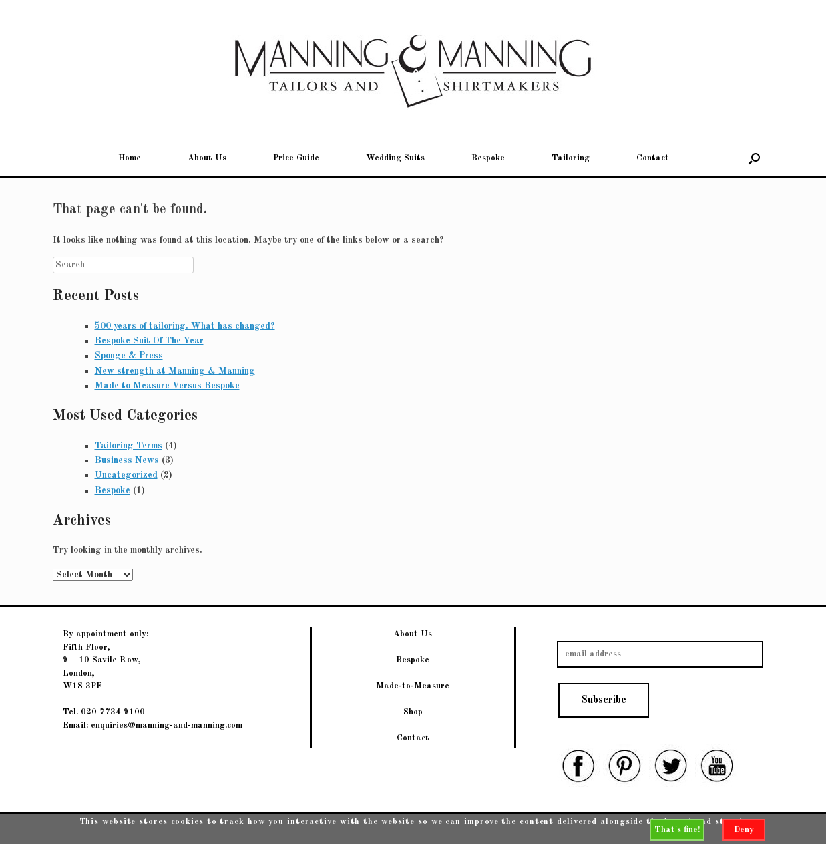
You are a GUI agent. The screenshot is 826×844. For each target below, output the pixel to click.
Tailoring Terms (128, 445)
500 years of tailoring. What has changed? (185, 326)
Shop (413, 712)
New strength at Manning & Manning (175, 371)
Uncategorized (126, 475)
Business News (127, 460)
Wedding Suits (395, 158)
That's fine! (677, 829)
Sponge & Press (129, 355)
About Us (207, 158)
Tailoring (571, 158)
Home (129, 158)
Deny (744, 829)
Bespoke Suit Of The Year (149, 340)
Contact (652, 158)
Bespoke (488, 158)
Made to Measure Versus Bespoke (167, 385)
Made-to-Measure (412, 686)
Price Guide (296, 158)
